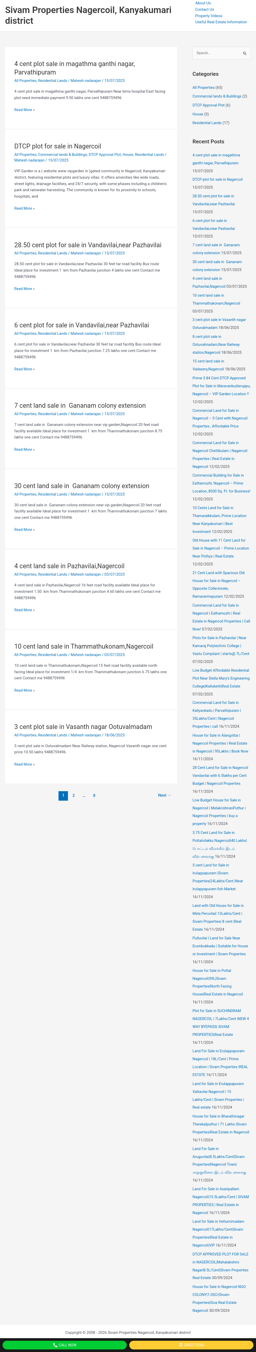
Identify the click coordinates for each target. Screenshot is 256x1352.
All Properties (25, 80)
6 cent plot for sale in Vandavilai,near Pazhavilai (84, 325)
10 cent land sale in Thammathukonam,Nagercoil (86, 646)
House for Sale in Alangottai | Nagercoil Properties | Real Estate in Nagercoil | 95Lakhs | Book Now (221, 744)
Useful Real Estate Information (221, 22)
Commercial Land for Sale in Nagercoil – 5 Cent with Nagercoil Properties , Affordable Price (221, 419)
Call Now (64, 1345)
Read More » (25, 110)
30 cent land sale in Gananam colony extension (84, 485)
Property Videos (208, 16)
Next (164, 794)
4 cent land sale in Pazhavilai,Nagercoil (71, 565)
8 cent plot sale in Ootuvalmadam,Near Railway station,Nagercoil (216, 339)
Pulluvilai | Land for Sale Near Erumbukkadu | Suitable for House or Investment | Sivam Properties (221, 941)
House (132, 154)
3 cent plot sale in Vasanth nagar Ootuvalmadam (86, 726)
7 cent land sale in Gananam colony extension (82, 405)
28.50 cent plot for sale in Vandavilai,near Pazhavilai (90, 245)
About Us (203, 3)
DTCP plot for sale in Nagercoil (59, 146)
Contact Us (204, 9)
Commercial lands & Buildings (64, 154)
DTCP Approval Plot (108, 154)
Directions (191, 1345)
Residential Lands (54, 80)
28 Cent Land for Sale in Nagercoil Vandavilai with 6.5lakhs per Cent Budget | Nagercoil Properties (221, 775)
